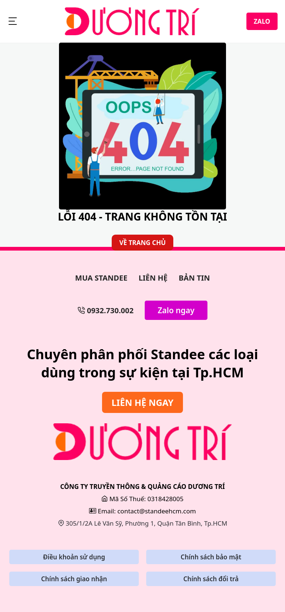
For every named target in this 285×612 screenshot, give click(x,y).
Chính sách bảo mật (211, 557)
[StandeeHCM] (132, 21)
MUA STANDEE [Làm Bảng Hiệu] (101, 278)
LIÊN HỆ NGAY (142, 402)
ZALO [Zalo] (262, 21)
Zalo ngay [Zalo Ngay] (176, 310)
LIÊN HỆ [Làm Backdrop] (152, 278)
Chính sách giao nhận (74, 579)
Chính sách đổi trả (211, 579)
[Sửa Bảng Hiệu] (142, 441)
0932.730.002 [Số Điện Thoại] (106, 310)
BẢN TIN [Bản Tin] (194, 278)
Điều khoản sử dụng (74, 557)
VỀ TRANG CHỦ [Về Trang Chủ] (142, 242)
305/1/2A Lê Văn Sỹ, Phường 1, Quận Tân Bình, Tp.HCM (142, 523)
